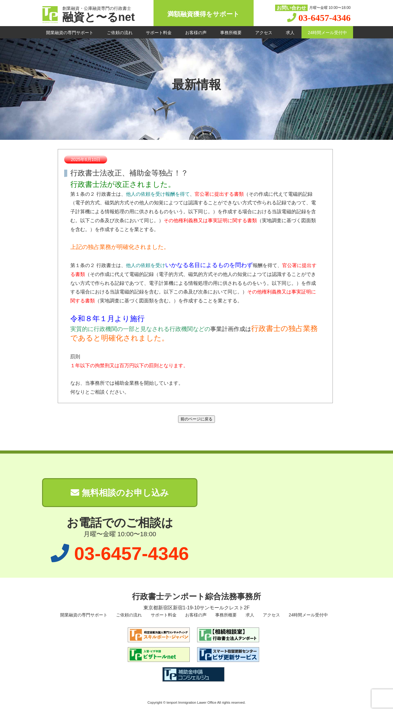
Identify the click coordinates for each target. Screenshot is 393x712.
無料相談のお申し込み (120, 493)
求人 (290, 32)
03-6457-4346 (324, 18)
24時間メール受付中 (327, 32)
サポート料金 (159, 32)
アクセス (263, 32)
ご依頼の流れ (120, 32)
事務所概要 (231, 32)
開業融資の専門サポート (69, 32)
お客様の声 (196, 32)
